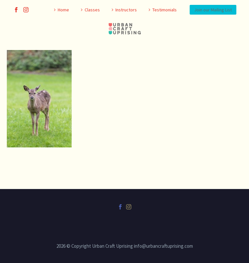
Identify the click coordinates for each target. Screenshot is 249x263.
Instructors (126, 10)
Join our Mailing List (213, 10)
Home (63, 10)
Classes (92, 10)
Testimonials (164, 10)
